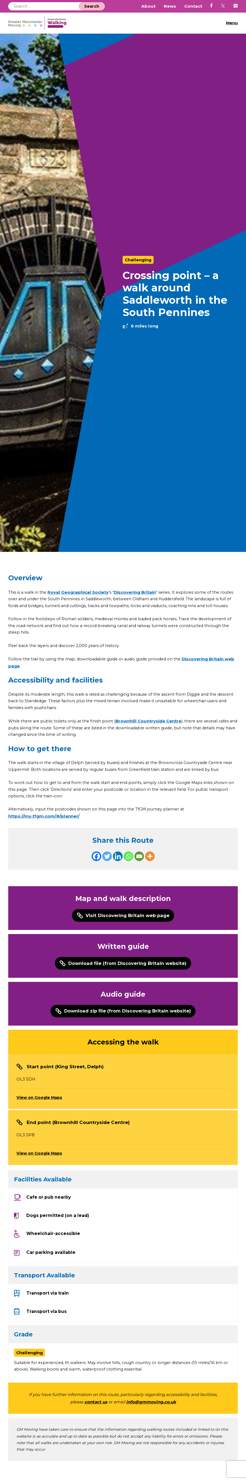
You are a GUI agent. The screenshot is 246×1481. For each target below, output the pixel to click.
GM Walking (39, 23)
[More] (150, 869)
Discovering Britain (136, 592)
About (148, 6)
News (170, 6)
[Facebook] (96, 869)
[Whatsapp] (128, 869)
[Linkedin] (118, 869)
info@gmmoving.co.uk (151, 1421)
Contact (193, 6)
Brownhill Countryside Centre (151, 731)
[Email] (139, 869)
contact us (95, 1421)
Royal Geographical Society (78, 592)
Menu (231, 23)
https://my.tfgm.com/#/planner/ (44, 828)
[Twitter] (107, 869)
